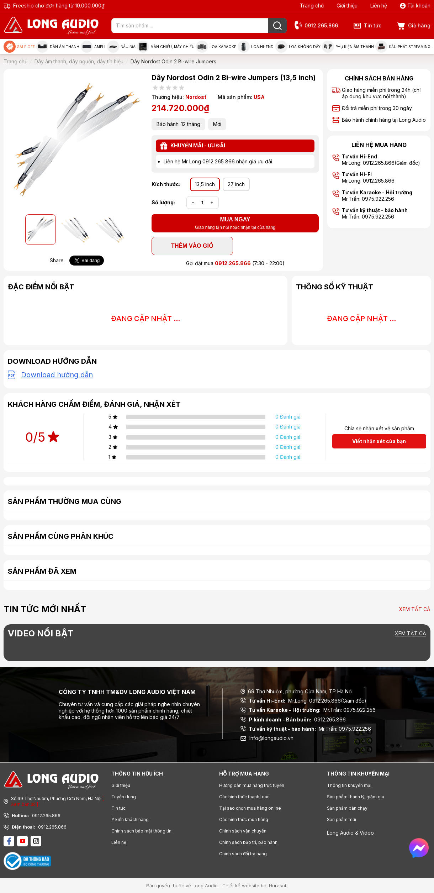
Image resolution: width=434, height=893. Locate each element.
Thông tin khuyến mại (349, 785)
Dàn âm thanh (57, 47)
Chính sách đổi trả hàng (243, 853)
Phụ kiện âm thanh (348, 47)
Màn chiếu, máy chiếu (166, 47)
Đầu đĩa (121, 47)
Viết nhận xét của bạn (379, 441)
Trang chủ (312, 5)
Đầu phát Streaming (402, 47)
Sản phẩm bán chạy (347, 808)
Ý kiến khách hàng (130, 819)
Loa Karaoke (216, 47)
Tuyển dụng (123, 796)
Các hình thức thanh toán (244, 796)
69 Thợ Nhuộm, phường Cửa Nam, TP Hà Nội (296, 691)
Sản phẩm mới (341, 819)
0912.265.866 (316, 26)
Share (57, 260)
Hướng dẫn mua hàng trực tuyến (251, 785)
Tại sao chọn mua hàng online (250, 808)
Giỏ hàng (413, 26)
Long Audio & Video (350, 833)
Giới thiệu (347, 5)
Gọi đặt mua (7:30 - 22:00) (235, 263)
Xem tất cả (414, 609)
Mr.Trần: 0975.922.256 (308, 710)
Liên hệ (378, 5)
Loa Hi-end (256, 47)
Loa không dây (298, 47)
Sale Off (19, 47)
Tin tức (367, 25)
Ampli (93, 47)
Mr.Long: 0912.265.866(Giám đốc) (303, 701)
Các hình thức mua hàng (243, 819)
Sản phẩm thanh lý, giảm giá (355, 796)
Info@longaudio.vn (266, 738)
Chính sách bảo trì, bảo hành (248, 842)
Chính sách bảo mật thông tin (141, 831)
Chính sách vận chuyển (242, 831)
